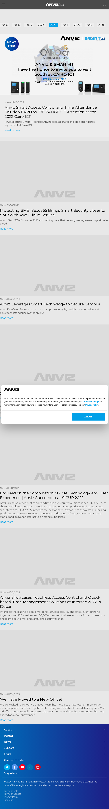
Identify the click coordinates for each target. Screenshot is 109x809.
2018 (101, 24)
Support (9, 748)
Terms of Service (12, 794)
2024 (29, 24)
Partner (8, 735)
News (7, 741)
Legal (7, 754)
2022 (53, 24)
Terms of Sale (11, 791)
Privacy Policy (91, 405)
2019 (89, 24)
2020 (77, 24)
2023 (41, 24)
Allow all (88, 416)
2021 (65, 24)
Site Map (8, 800)
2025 (17, 24)
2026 (4, 24)
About (8, 729)
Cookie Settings (91, 402)
